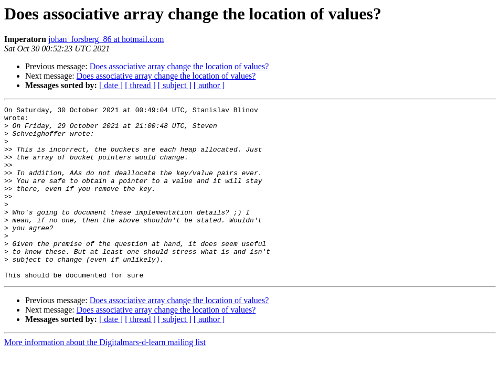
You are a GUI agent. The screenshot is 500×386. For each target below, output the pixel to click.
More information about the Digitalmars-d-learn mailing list (105, 376)
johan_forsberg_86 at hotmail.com (106, 39)
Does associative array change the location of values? (179, 66)
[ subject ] (175, 85)
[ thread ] (140, 85)
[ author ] (209, 85)
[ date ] (111, 85)
